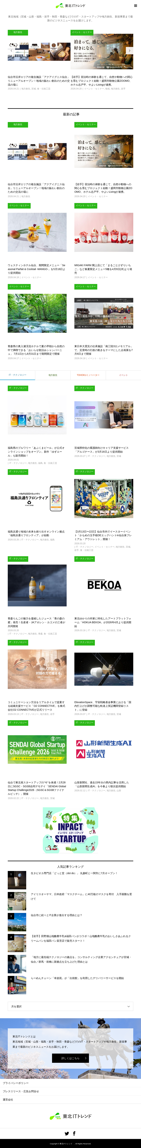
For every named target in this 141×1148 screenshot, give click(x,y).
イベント (123, 375)
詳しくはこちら (70, 1058)
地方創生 (53, 375)
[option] (39, 60)
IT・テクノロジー (17, 375)
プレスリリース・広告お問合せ (21, 1091)
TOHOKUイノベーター (88, 375)
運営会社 (8, 1099)
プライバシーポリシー (16, 1083)
